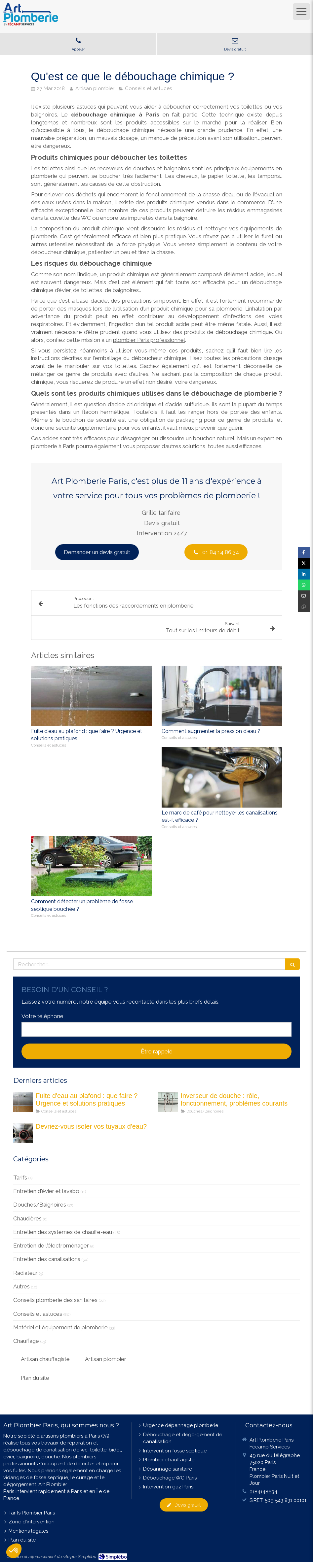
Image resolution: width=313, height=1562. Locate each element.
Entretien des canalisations (46, 1259)
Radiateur (25, 1273)
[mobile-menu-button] (301, 11)
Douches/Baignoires (39, 1204)
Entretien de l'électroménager (51, 1245)
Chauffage (26, 1341)
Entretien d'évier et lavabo (46, 1191)
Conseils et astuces (37, 1314)
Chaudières (27, 1218)
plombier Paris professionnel (149, 340)
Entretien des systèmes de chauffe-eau (62, 1232)
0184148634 (263, 1492)
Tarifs (20, 1177)
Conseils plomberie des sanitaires (55, 1300)
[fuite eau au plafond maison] (23, 1102)
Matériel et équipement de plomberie (60, 1327)
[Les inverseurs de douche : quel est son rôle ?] (168, 1102)
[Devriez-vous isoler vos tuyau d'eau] (23, 1133)
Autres (21, 1286)
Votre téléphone (42, 1016)
